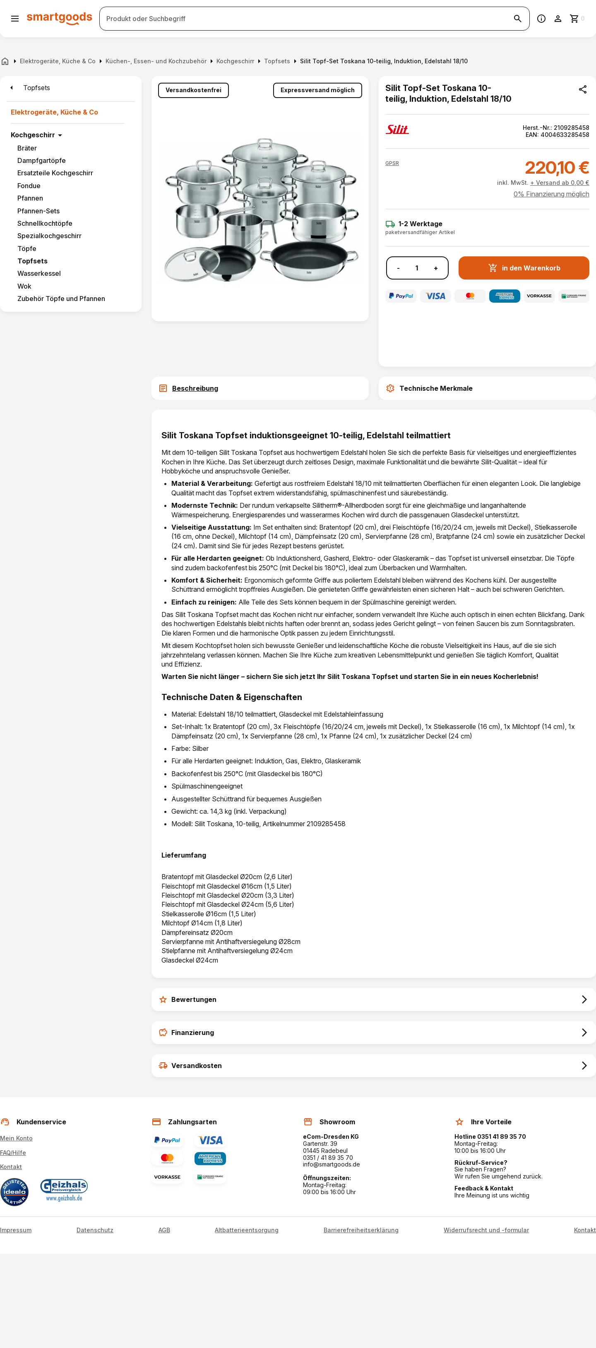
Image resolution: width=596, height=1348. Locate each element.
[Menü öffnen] (15, 19)
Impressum (15, 1230)
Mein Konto (16, 1138)
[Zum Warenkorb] (578, 19)
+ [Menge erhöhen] (436, 268)
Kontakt (11, 1166)
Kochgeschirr (33, 135)
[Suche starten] (518, 19)
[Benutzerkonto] (558, 19)
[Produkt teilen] (582, 89)
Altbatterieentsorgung (247, 1230)
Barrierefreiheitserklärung (361, 1230)
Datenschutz (95, 1230)
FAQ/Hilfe (13, 1152)
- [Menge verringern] (398, 268)
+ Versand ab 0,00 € (559, 182)
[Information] (541, 19)
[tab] (260, 388)
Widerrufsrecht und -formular (486, 1230)
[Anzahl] (416, 268)
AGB (164, 1230)
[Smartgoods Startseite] (59, 18)
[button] (392, 163)
